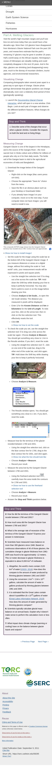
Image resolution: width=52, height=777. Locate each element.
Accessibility (7, 701)
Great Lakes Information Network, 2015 (26, 599)
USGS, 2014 (26, 569)
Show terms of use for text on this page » (16, 733)
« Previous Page (28, 641)
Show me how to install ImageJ (17, 253)
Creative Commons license (38, 726)
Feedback (6, 712)
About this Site (8, 698)
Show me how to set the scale (25, 325)
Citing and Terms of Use (12, 722)
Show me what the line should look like (29, 457)
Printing (5, 705)
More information (7, 740)
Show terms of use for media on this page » (17, 737)
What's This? (6, 756)
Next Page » (43, 641)
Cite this (5, 750)
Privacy (5, 708)
